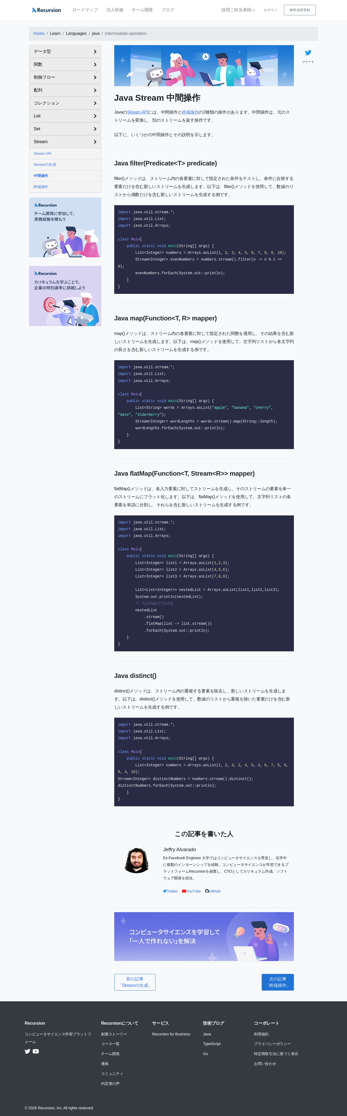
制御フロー (44, 77)
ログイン (271, 10)
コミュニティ (112, 1073)
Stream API (42, 153)
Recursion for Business (171, 1034)
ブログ (167, 10)
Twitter (170, 891)
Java (207, 1034)
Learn (55, 33)
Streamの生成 (45, 164)
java (95, 33)
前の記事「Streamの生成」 (135, 982)
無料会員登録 (300, 10)
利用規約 (261, 1034)
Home (39, 33)
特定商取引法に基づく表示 (276, 1054)
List (37, 116)
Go (205, 1054)
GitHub (212, 891)
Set (37, 129)
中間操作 (41, 176)
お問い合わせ (265, 1063)
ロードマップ (85, 10)
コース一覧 (110, 1044)
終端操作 (41, 187)
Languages (76, 33)
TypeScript (211, 1044)
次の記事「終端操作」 (278, 982)
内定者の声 (110, 1083)
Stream (41, 141)
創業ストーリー (114, 1034)
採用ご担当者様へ (238, 10)
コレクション (47, 103)
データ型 (42, 51)
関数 (38, 64)
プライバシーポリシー (272, 1044)
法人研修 (114, 10)
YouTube (191, 891)
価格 (105, 1063)
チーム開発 (142, 10)
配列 (38, 90)
